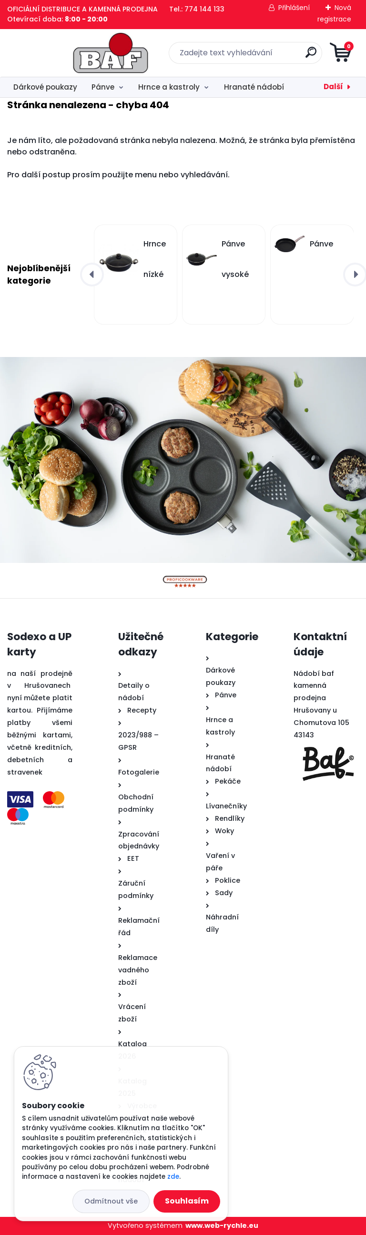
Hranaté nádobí (254, 87)
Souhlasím (187, 1200)
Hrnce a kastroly (169, 87)
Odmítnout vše (111, 1201)
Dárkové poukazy (45, 87)
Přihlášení (294, 7)
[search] (297, 56)
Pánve (103, 87)
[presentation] (92, 274)
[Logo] (65, 53)
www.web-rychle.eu (221, 1225)
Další (333, 87)
